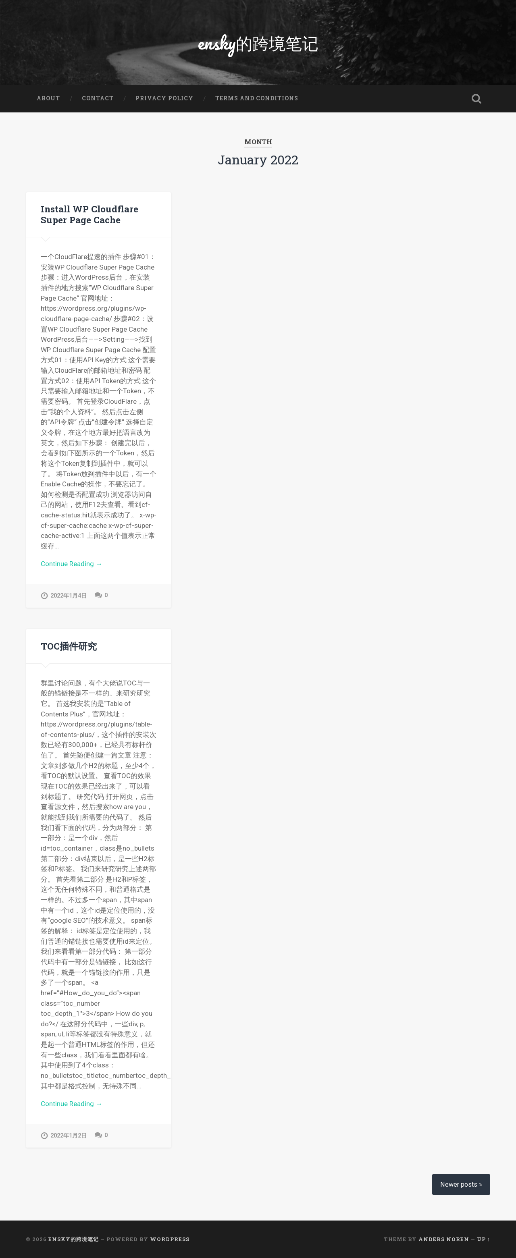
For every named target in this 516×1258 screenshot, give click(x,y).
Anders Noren (443, 1239)
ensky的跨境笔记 (258, 42)
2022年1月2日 (68, 1135)
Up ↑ (483, 1239)
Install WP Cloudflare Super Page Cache (89, 214)
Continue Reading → (71, 564)
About (48, 98)
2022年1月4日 (68, 595)
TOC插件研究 (69, 646)
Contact (98, 98)
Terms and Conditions (256, 98)
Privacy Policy (164, 98)
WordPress (169, 1239)
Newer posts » (461, 1184)
